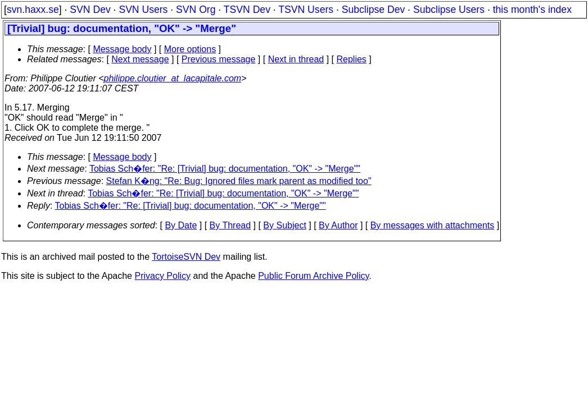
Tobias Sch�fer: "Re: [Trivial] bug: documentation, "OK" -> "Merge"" (224, 168)
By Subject (284, 225)
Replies (352, 59)
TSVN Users (305, 9)
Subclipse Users (449, 9)
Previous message (219, 59)
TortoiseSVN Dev (186, 256)
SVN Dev (90, 9)
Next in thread (296, 59)
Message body (122, 49)
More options (190, 49)
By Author (338, 225)
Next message (140, 59)
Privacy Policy (162, 276)
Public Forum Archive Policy (313, 276)
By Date (181, 225)
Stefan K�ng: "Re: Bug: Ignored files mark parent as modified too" (239, 181)
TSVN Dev (247, 9)
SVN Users (143, 9)
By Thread (230, 225)
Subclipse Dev (373, 9)
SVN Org (195, 9)
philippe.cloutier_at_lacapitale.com (173, 78)
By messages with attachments (432, 225)
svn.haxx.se (33, 9)
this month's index (532, 9)
